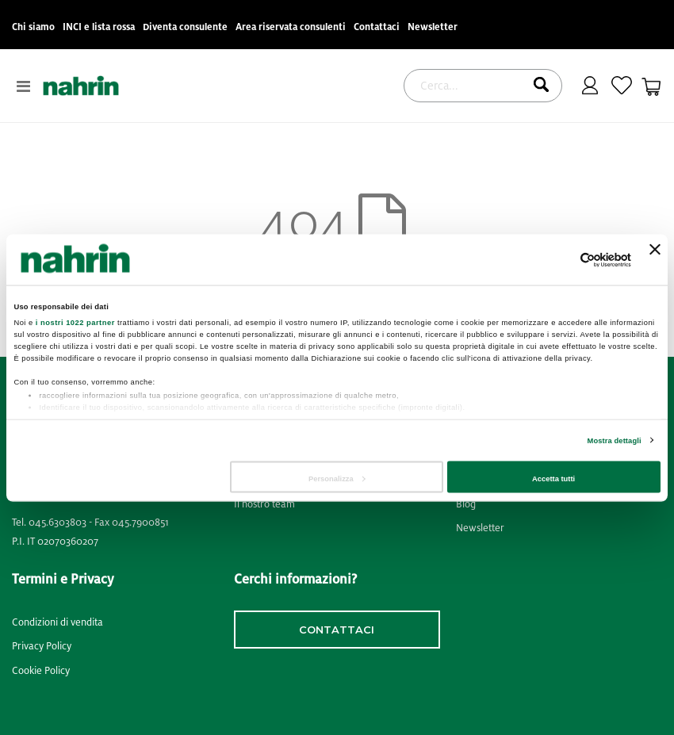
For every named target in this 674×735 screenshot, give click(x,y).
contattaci (336, 629)
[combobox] (483, 85)
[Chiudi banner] (655, 259)
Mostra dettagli (614, 441)
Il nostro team (264, 504)
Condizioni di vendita (57, 622)
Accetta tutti (553, 479)
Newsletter (433, 27)
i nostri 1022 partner (75, 322)
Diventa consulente (185, 27)
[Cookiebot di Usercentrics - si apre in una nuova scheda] (561, 259)
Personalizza (337, 479)
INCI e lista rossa (99, 27)
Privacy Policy (41, 646)
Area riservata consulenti (291, 27)
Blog (466, 504)
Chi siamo (33, 27)
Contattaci (377, 27)
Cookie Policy (41, 670)
